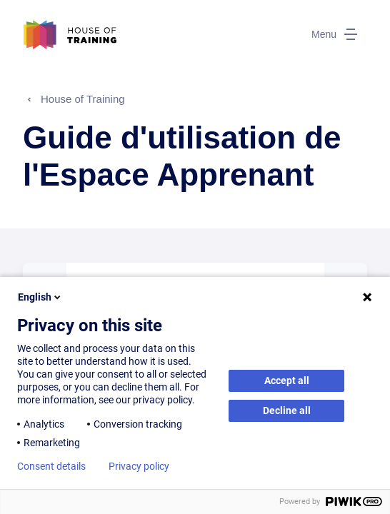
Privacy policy (139, 466)
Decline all (287, 410)
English (40, 297)
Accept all (286, 380)
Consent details (51, 466)
